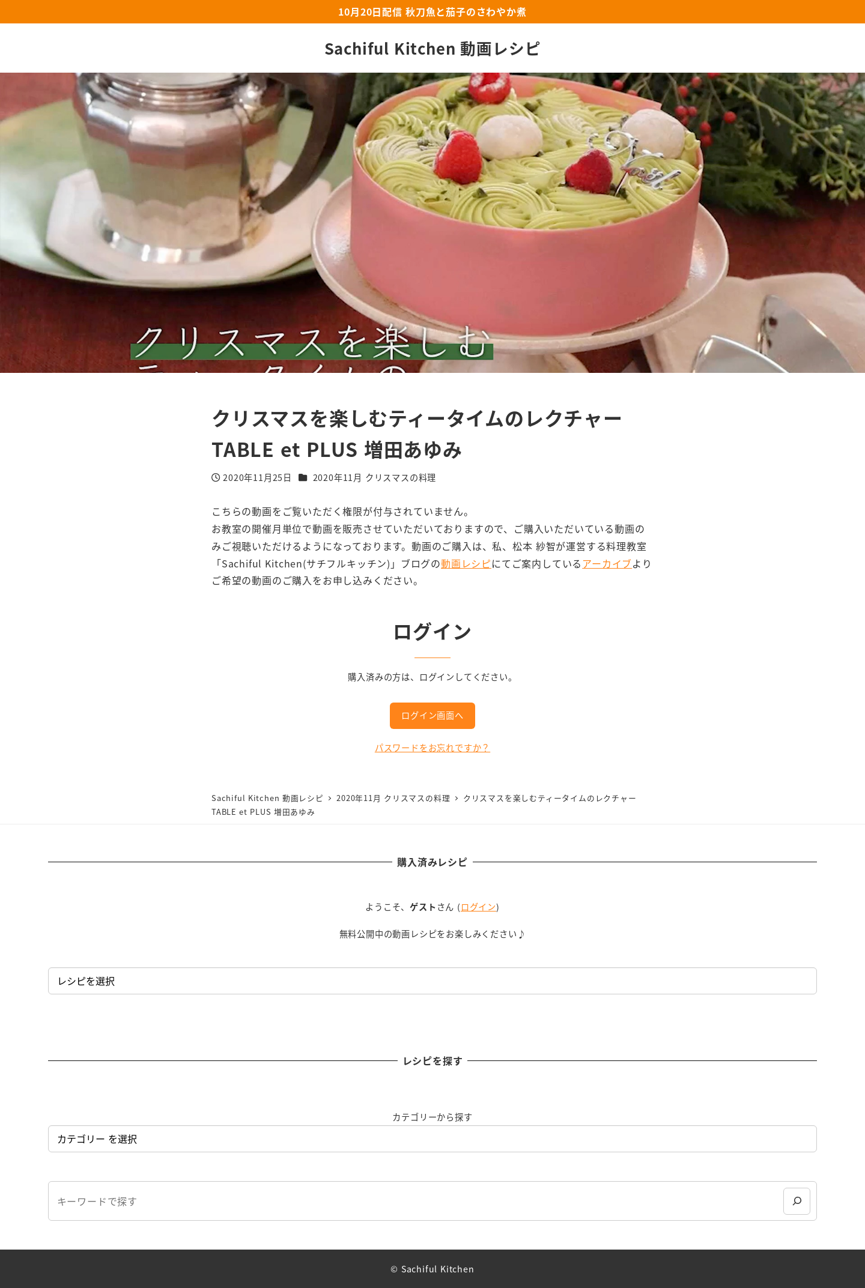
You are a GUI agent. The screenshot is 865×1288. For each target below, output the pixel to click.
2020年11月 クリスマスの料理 (375, 477)
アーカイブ (607, 563)
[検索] (796, 1201)
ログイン (478, 907)
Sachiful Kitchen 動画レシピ (432, 48)
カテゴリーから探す (432, 1117)
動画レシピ (466, 563)
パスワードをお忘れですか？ (432, 748)
